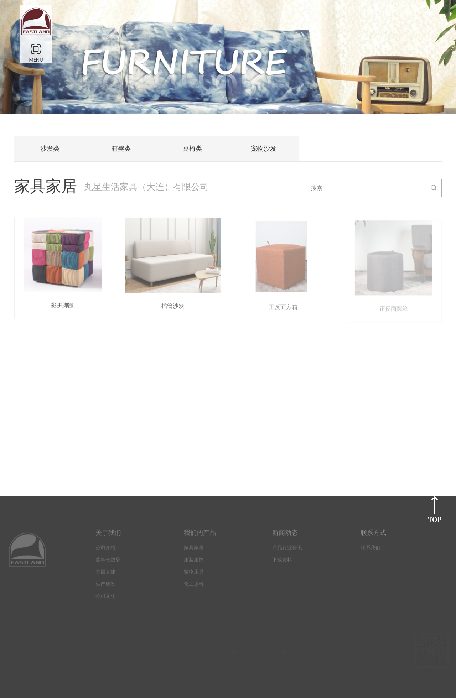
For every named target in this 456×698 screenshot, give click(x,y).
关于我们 (108, 534)
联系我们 (370, 549)
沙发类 (49, 148)
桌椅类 (192, 148)
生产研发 (105, 586)
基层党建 (105, 574)
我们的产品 (200, 534)
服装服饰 (194, 561)
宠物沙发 (263, 148)
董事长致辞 (107, 561)
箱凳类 (121, 148)
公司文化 (105, 598)
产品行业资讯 (287, 549)
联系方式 (373, 534)
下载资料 (282, 561)
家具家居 (194, 549)
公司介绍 (105, 549)
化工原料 (194, 586)
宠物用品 (194, 574)
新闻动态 (285, 534)
